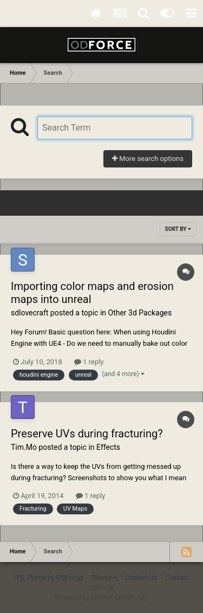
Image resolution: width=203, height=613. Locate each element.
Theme (104, 578)
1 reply (89, 362)
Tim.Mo (24, 447)
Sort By (178, 229)
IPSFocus (69, 578)
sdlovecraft (29, 312)
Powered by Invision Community (101, 597)
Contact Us (141, 578)
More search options (148, 158)
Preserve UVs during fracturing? (87, 433)
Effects (108, 447)
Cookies (176, 578)
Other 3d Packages (140, 312)
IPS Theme (30, 578)
